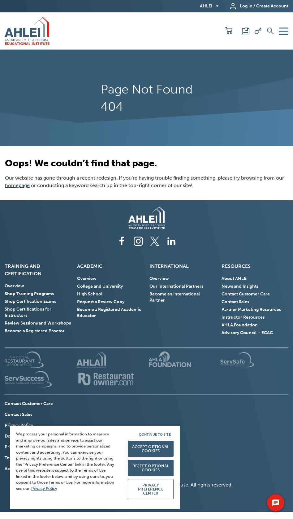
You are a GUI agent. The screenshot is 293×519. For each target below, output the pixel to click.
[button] (228, 31)
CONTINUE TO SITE (155, 435)
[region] (95, 467)
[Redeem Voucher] (258, 31)
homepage (17, 185)
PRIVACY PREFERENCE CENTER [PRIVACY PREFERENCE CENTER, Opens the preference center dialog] (150, 489)
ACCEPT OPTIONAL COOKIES (151, 448)
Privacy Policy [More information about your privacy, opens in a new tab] (44, 488)
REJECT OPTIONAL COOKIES (150, 468)
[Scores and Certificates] (245, 31)
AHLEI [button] (206, 6)
